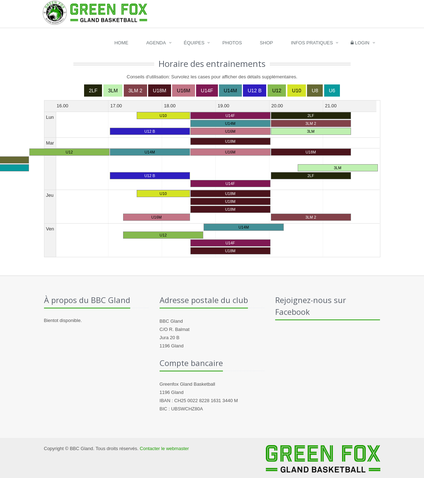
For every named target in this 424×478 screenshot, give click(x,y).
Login (360, 42)
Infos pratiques (312, 42)
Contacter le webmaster (164, 448)
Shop (266, 42)
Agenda (156, 42)
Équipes (194, 42)
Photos (232, 42)
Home (121, 42)
